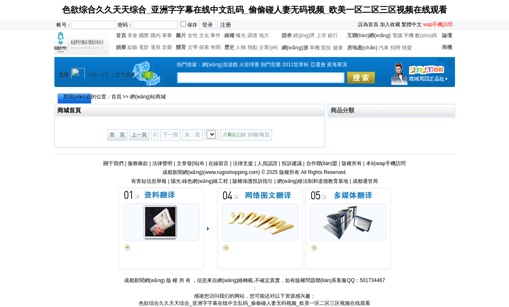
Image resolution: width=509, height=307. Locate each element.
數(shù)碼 (425, 35)
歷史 (229, 47)
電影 (144, 47)
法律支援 (243, 163)
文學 (193, 47)
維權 (229, 35)
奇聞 (215, 47)
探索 (204, 47)
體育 (181, 47)
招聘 (396, 48)
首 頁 (117, 135)
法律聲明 (162, 163)
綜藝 (132, 47)
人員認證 (267, 163)
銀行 (333, 35)
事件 (215, 35)
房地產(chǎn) (362, 48)
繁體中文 (411, 24)
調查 (253, 35)
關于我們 (113, 163)
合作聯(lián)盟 (322, 163)
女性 (193, 35)
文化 (204, 35)
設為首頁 (368, 24)
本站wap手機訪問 (386, 163)
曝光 (241, 35)
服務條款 (138, 163)
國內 (156, 35)
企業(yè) (268, 47)
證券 (287, 35)
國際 (144, 35)
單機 (315, 48)
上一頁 (139, 135)
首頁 (121, 35)
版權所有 (352, 163)
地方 (264, 35)
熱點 (253, 47)
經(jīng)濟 (304, 35)
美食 (132, 35)
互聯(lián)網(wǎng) (369, 35)
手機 (409, 35)
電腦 (397, 35)
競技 (326, 48)
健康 (338, 48)
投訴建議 (292, 163)
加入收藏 (390, 24)
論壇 (447, 35)
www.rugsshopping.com (232, 172)
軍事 (167, 35)
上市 (321, 35)
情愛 (407, 48)
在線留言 (218, 163)
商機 (447, 47)
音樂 (167, 47)
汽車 (384, 48)
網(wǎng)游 (295, 48)
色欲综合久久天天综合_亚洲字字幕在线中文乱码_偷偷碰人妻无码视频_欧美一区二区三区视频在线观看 (254, 9)
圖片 (181, 35)
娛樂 (121, 47)
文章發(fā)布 (191, 163)
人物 (241, 47)
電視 (156, 47)
